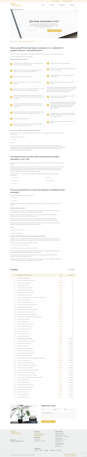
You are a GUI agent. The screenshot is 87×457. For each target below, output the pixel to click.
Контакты (72, 4)
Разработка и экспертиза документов (25, 41)
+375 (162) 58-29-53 (38, 434)
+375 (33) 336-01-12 (68, 1)
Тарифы (52, 4)
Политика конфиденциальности (17, 441)
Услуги (43, 4)
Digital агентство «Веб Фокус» (71, 455)
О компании (62, 4)
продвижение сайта (73, 454)
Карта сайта (12, 439)
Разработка (66, 454)
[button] (72, 269)
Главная (11, 41)
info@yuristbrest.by (56, 1)
